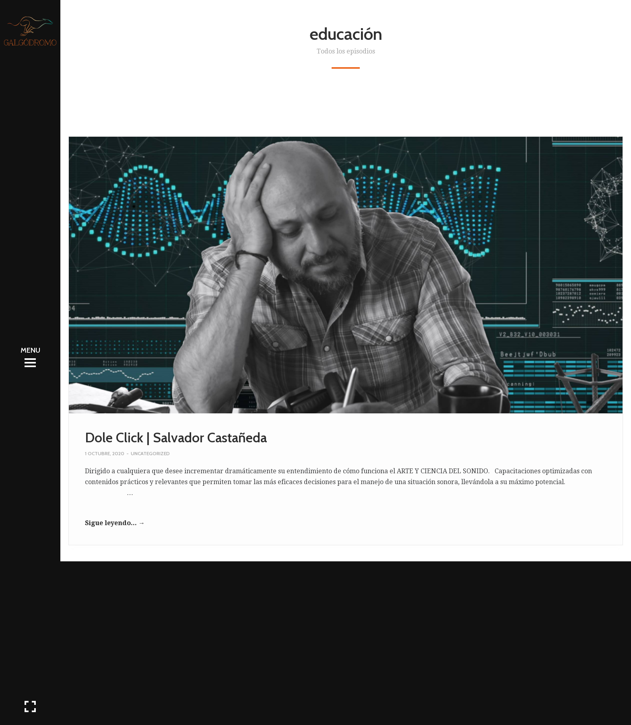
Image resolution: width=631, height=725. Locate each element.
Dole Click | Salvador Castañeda (176, 437)
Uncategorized (150, 453)
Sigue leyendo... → (115, 523)
